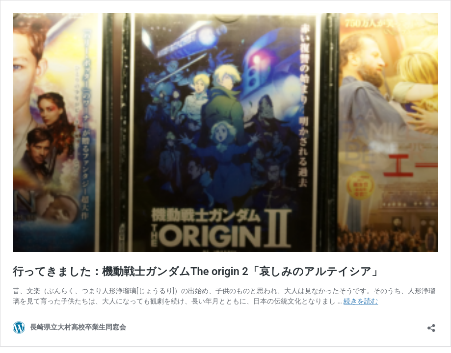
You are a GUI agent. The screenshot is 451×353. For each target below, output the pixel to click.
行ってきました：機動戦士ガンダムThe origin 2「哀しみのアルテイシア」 (197, 271)
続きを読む (361, 301)
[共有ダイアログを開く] (431, 324)
